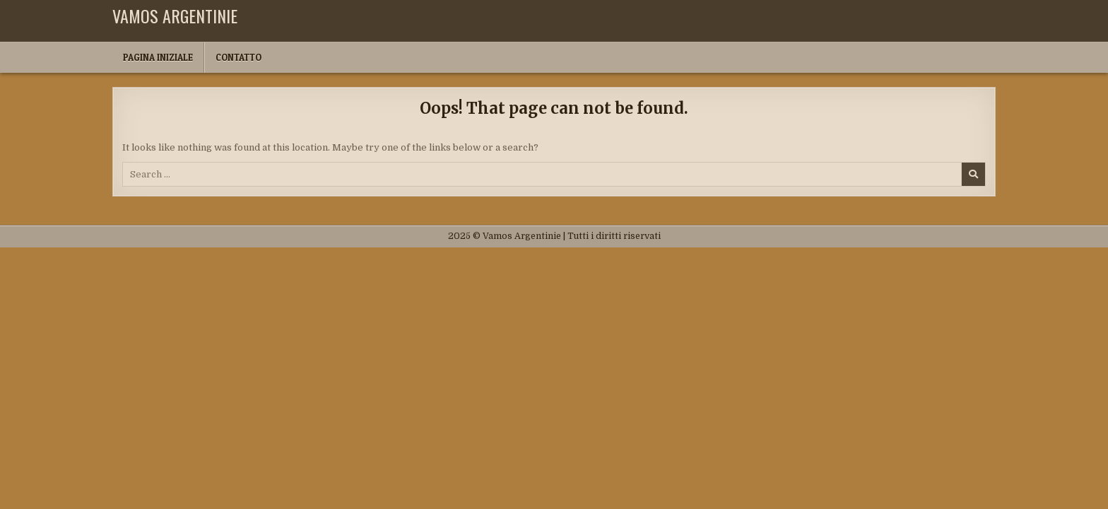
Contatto (238, 57)
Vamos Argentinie (174, 15)
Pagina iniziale (158, 57)
